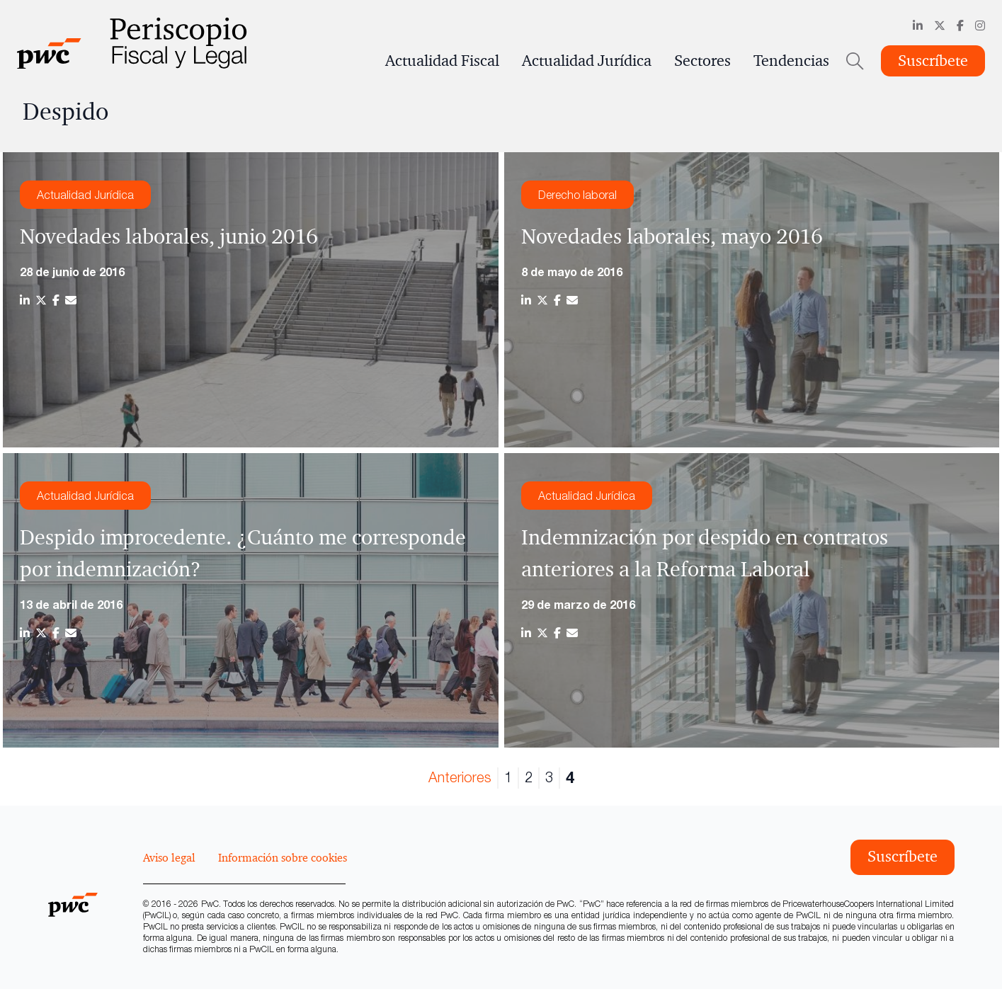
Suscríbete (933, 61)
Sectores (702, 61)
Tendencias (791, 61)
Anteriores (459, 777)
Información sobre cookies (282, 857)
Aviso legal (169, 857)
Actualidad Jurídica (586, 61)
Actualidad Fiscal (442, 61)
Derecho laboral (577, 194)
